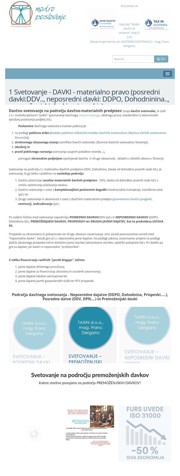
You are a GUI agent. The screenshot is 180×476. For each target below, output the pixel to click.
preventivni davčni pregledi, (132, 199)
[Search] (133, 58)
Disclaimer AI (129, 6)
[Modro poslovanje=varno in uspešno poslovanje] (36, 14)
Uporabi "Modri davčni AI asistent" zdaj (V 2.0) (129, 30)
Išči (161, 59)
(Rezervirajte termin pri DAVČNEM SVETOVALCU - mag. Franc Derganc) (129, 44)
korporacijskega (89, 115)
